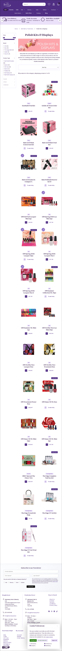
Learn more (49, 637)
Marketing (47, 645)
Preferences (48, 643)
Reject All (54, 640)
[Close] (57, 626)
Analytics (32, 645)
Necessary (33, 643)
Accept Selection (42, 640)
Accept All (33, 640)
